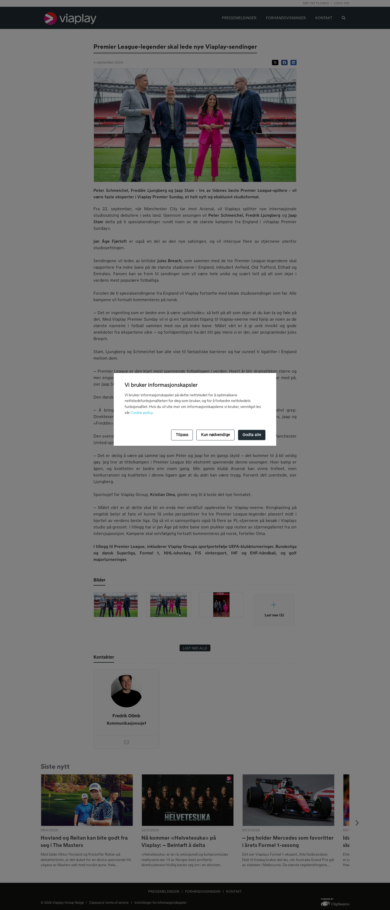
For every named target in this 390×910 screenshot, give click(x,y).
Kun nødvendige (215, 435)
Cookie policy (141, 413)
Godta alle (251, 435)
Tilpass (182, 435)
